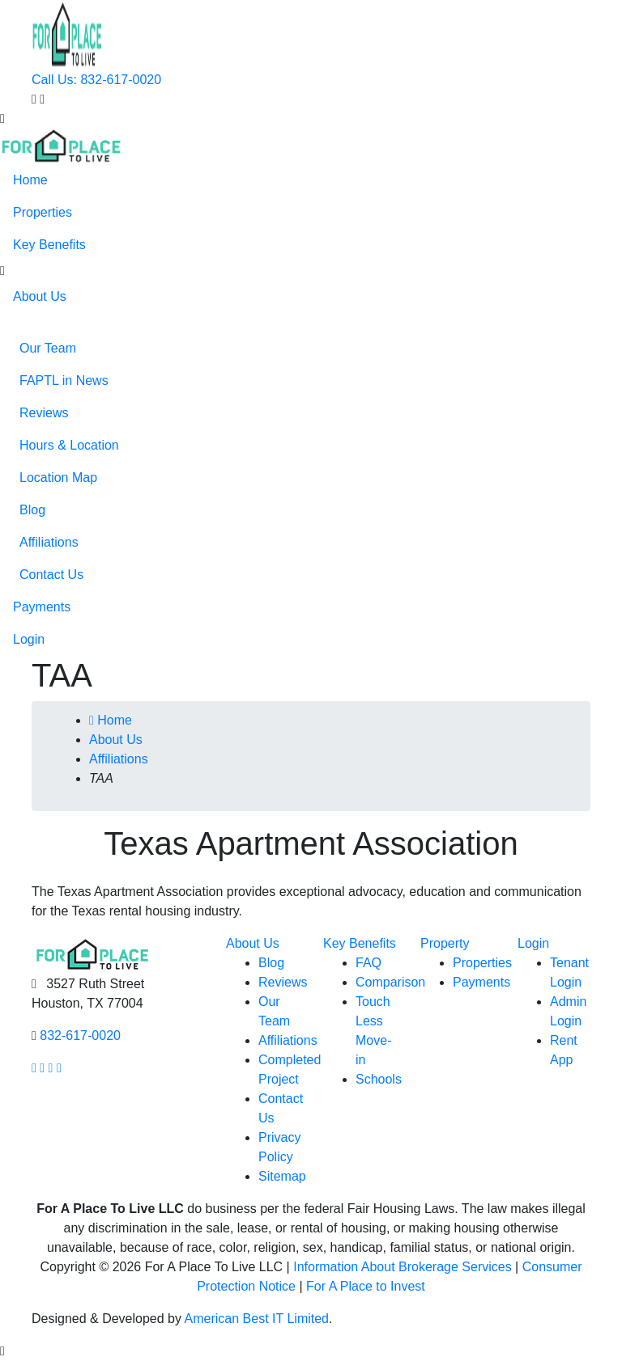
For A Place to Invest (365, 1286)
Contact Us (51, 574)
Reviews (43, 413)
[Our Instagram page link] (42, 1068)
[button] (2, 270)
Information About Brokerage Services (402, 1267)
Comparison (390, 982)
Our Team (47, 348)
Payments (41, 607)
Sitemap (282, 1176)
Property (444, 943)
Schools (379, 1079)
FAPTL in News (64, 380)
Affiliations (49, 542)
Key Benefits (49, 244)
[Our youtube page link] (51, 1068)
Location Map (58, 477)
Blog (32, 510)
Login (29, 639)
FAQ (368, 963)
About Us (39, 296)
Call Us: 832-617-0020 (96, 80)
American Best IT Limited (257, 1318)
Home (30, 180)
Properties (42, 212)
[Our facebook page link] (34, 1068)
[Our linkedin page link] (59, 1068)
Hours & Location (69, 445)
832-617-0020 (80, 1035)
